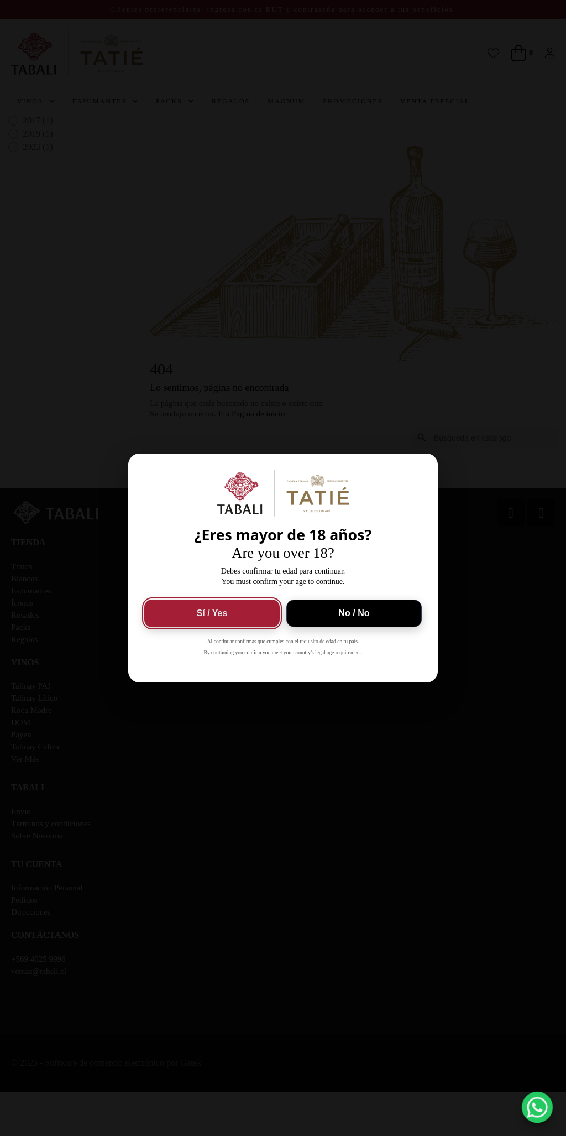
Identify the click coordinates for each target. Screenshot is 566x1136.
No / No (354, 613)
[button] (537, 1107)
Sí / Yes (212, 613)
